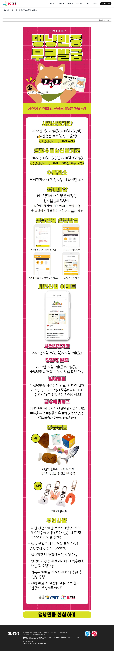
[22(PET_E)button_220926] (57, 612)
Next (108, 20)
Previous (102, 20)
